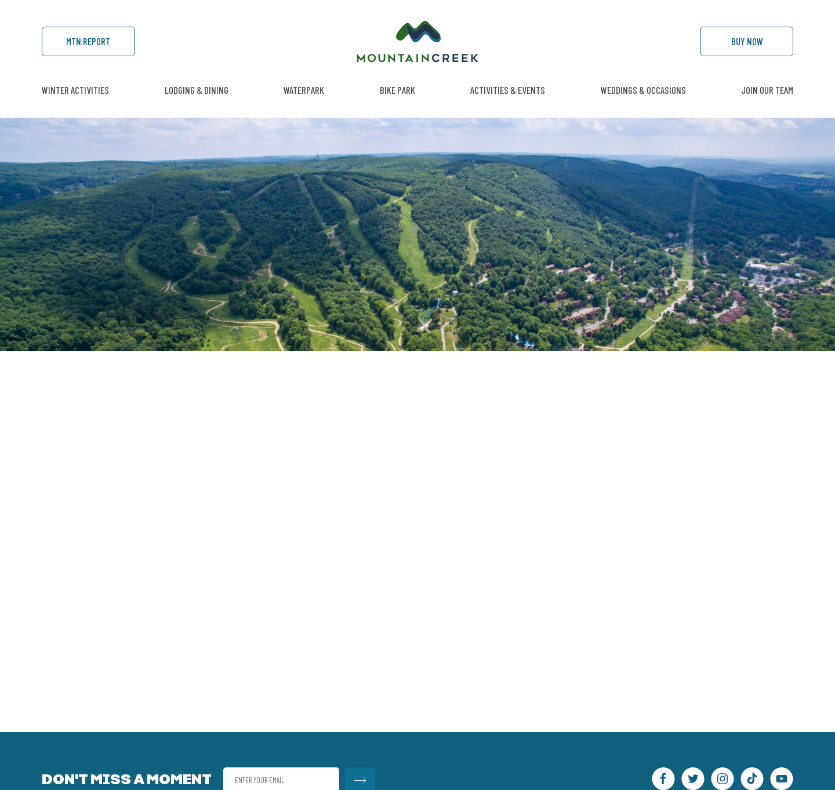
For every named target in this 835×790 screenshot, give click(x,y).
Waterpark (304, 90)
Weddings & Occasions (643, 90)
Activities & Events (507, 90)
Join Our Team (767, 90)
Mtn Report (88, 41)
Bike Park (397, 90)
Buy (747, 41)
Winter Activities (75, 90)
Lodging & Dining (196, 90)
